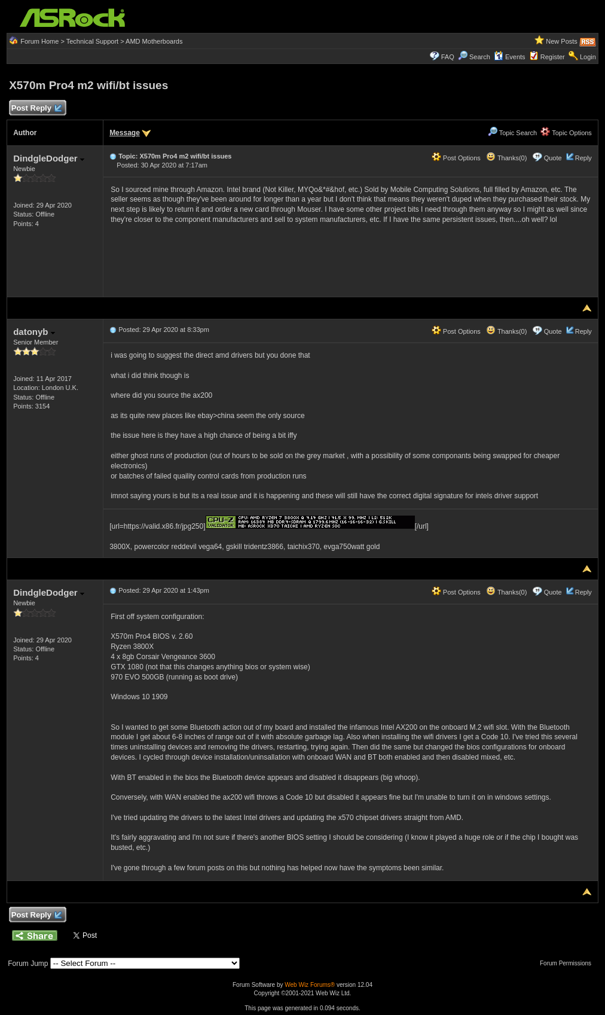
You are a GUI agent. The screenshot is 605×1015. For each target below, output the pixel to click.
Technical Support (92, 41)
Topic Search (512, 132)
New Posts (562, 41)
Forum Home (39, 41)
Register (552, 56)
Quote (553, 157)
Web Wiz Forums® (310, 985)
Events (509, 56)
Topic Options (566, 132)
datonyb (34, 332)
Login (588, 56)
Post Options (456, 157)
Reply (583, 157)
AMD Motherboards (154, 41)
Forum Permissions (568, 963)
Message (124, 133)
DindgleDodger (48, 158)
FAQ (447, 56)
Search (479, 56)
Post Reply (36, 108)
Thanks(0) (506, 157)
